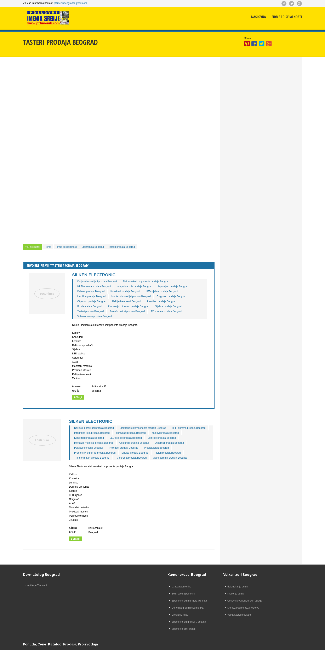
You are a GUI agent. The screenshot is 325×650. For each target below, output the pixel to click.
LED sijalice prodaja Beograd (168, 289)
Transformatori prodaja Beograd (132, 309)
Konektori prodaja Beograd (131, 289)
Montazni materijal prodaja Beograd (136, 294)
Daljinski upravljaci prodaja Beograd (103, 279)
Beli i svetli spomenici (100, 596)
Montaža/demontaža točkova (156, 610)
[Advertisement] (121, 90)
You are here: (41, 245)
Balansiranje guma (151, 589)
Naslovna (249, 19)
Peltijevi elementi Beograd (132, 299)
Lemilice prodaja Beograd (97, 294)
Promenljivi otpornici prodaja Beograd (134, 304)
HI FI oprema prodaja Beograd (100, 284)
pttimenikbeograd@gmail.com (79, 3)
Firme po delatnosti (278, 19)
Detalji (84, 395)
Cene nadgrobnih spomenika (104, 610)
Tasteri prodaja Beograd (130, 245)
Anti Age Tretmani (46, 589)
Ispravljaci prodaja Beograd (179, 284)
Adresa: (82, 384)
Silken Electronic (99, 273)
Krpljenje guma (149, 596)
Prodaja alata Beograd (95, 304)
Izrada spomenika (98, 589)
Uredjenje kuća (96, 617)
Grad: (81, 389)
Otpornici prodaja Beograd (97, 299)
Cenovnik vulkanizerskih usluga (158, 603)
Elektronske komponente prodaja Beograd (152, 279)
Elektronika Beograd (101, 245)
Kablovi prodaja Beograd (96, 289)
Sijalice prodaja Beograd (174, 304)
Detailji (81, 541)
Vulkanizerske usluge (152, 617)
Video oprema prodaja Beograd (100, 314)
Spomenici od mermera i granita (106, 603)
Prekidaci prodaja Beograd (167, 299)
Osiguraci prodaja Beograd (177, 294)
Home (56, 245)
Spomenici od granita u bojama (105, 624)
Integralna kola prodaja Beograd (140, 284)
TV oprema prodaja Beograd (172, 309)
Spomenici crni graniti (100, 632)
